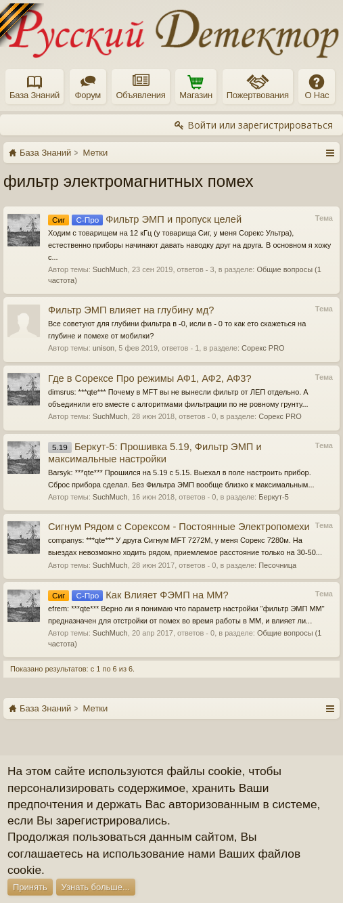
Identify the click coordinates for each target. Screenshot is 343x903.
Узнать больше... (96, 887)
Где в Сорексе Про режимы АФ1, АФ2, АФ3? (150, 378)
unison (103, 348)
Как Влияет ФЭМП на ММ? (138, 595)
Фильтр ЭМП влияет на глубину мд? (131, 310)
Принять (30, 887)
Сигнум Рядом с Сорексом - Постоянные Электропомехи (179, 526)
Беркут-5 (273, 497)
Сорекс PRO (263, 348)
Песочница (277, 565)
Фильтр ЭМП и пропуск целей (145, 219)
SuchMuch (110, 269)
